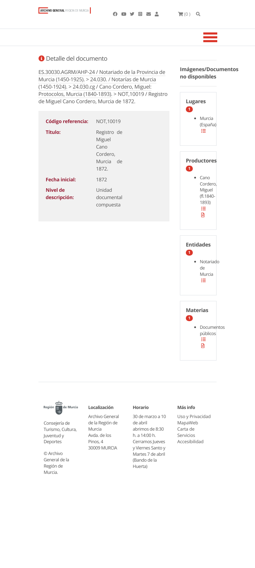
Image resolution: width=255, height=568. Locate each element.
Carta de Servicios (186, 438)
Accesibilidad (190, 448)
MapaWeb (187, 429)
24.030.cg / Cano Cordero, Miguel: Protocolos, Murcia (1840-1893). (94, 90)
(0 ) (184, 14)
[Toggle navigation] (219, 37)
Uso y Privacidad (188, 419)
